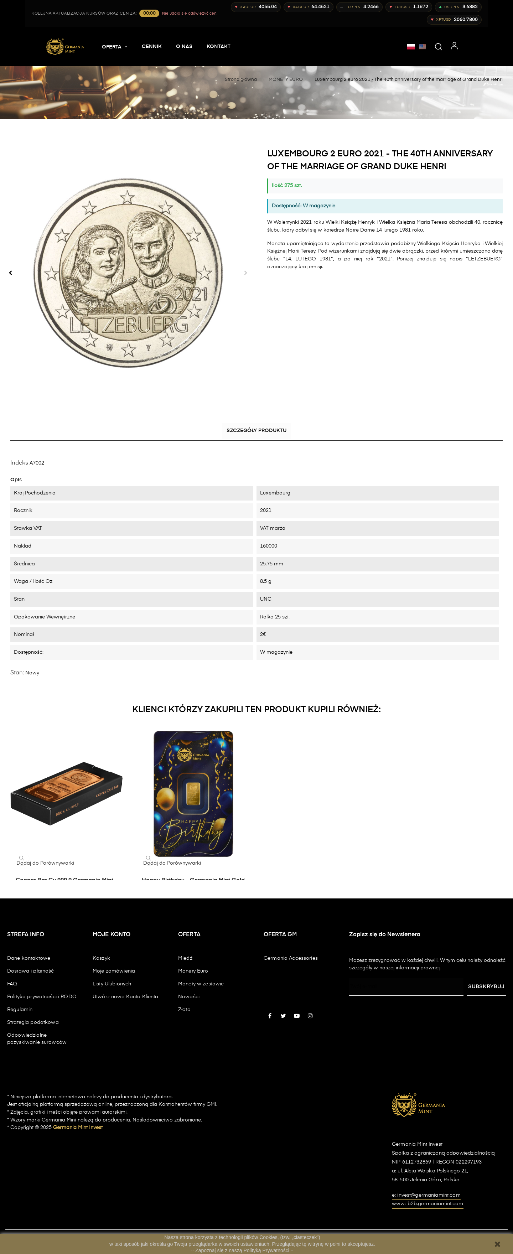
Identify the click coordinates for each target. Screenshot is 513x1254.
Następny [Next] (246, 273)
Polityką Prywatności (267, 1250)
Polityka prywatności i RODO (42, 996)
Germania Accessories (291, 957)
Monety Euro (193, 970)
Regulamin (19, 1009)
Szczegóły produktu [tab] (256, 432)
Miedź (185, 957)
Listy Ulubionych (112, 983)
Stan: (17, 672)
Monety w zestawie (201, 983)
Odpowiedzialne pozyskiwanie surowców (37, 1038)
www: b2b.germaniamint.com (427, 1203)
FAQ (12, 983)
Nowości (189, 996)
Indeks (19, 463)
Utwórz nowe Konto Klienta (126, 996)
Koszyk (101, 957)
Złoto (184, 1009)
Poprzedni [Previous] (10, 273)
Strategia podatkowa (33, 1022)
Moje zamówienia (114, 970)
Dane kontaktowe (28, 957)
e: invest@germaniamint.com (426, 1194)
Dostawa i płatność (30, 970)
